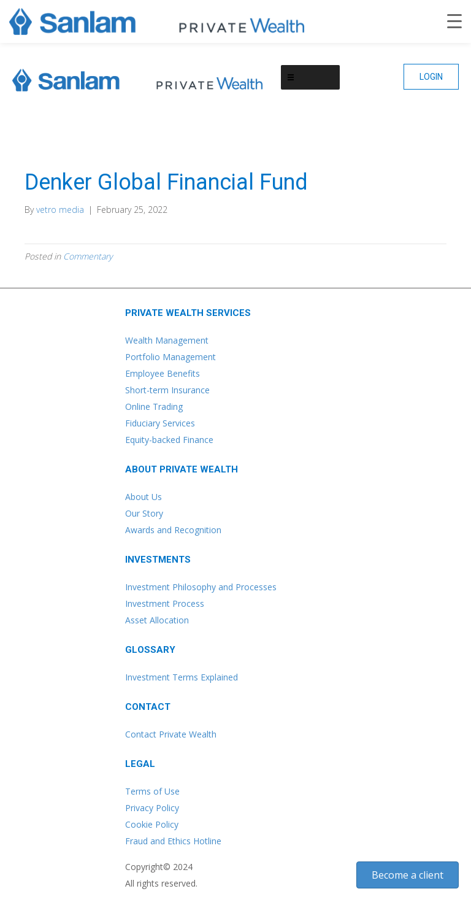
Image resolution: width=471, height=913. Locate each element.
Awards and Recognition (173, 530)
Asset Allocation (157, 620)
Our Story (144, 513)
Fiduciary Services (160, 423)
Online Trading (154, 406)
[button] (431, 77)
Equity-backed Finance (169, 439)
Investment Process (164, 603)
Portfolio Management (170, 357)
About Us (143, 497)
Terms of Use (152, 791)
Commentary (87, 256)
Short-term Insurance (167, 390)
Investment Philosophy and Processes (201, 587)
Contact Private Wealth (170, 734)
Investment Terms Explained (181, 677)
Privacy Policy (152, 808)
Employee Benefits (162, 373)
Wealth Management (167, 340)
